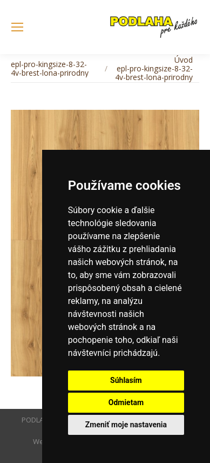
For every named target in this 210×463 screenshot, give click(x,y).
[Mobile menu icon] (17, 27)
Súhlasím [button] (126, 380)
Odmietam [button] (126, 402)
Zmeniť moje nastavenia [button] (126, 424)
